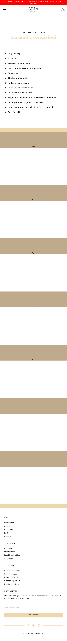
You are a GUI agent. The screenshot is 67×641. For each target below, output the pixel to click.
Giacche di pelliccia (12, 581)
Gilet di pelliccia (10, 574)
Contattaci (8, 536)
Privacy (37, 633)
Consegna (8, 526)
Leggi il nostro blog (12, 555)
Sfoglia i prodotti (11, 558)
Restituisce (8, 530)
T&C (42, 633)
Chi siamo (8, 548)
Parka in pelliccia (11, 577)
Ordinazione (9, 523)
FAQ (6, 533)
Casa (23, 33)
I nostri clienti (9, 552)
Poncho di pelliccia (11, 584)
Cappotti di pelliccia (12, 571)
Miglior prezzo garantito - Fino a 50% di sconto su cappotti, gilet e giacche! (33, 2)
